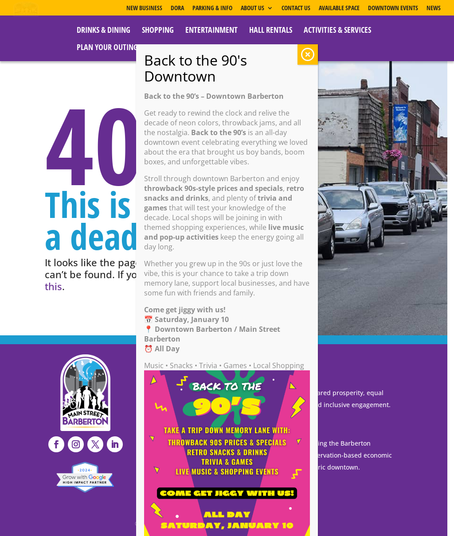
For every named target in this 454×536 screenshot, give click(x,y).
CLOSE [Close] (307, 54)
